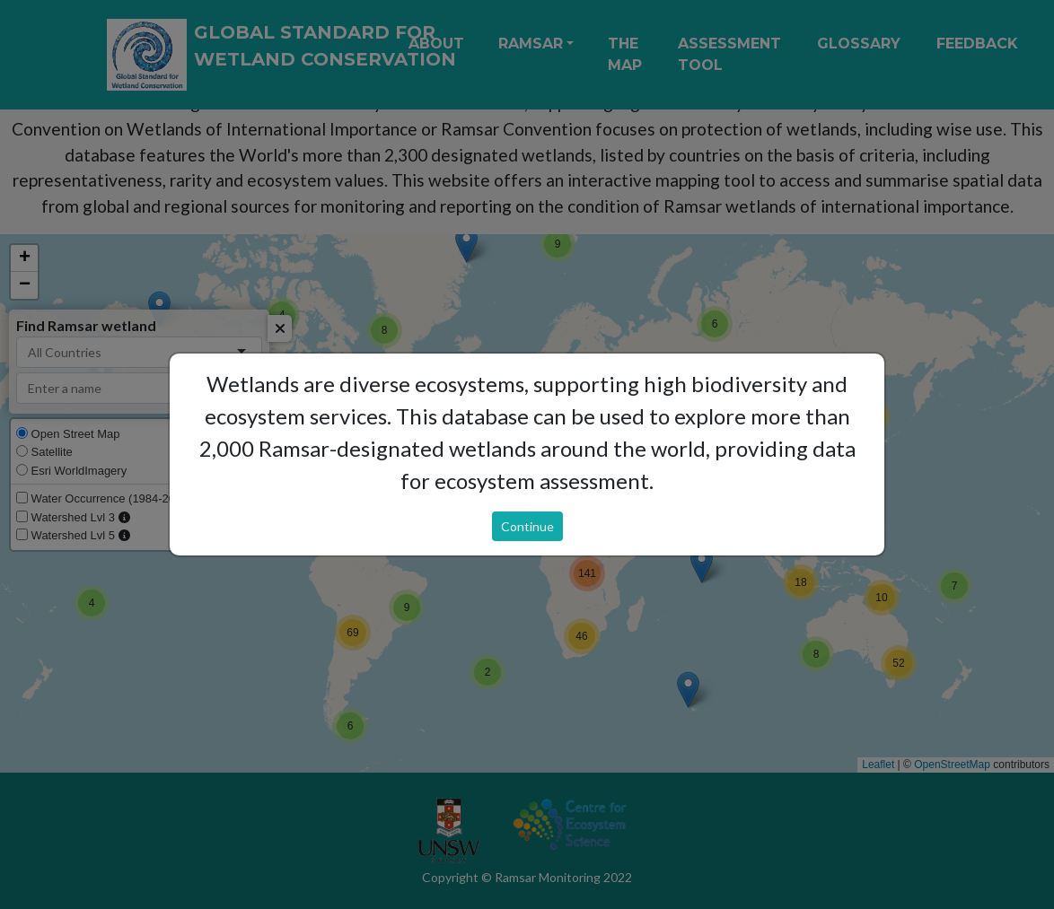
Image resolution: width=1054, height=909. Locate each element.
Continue (527, 526)
